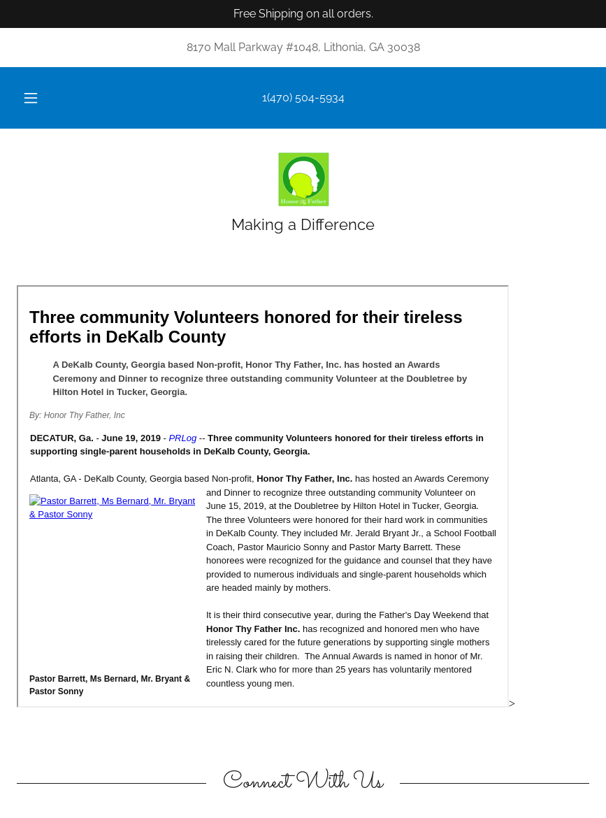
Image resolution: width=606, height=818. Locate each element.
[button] (42, 98)
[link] (303, 179)
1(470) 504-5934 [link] (303, 97)
